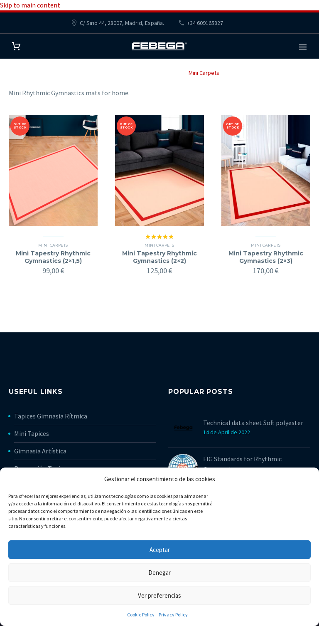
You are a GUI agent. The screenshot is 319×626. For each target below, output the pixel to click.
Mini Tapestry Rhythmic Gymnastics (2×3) (265, 257)
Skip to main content (30, 5)
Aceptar (160, 550)
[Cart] (16, 46)
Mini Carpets (53, 245)
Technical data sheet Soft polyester (253, 422)
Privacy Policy (173, 614)
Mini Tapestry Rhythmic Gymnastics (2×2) (159, 257)
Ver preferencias (159, 595)
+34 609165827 (205, 23)
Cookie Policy (141, 614)
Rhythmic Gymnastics (151, 73)
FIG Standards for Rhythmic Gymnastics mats (242, 464)
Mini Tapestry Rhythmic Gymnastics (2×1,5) (53, 257)
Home (107, 73)
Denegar (159, 573)
